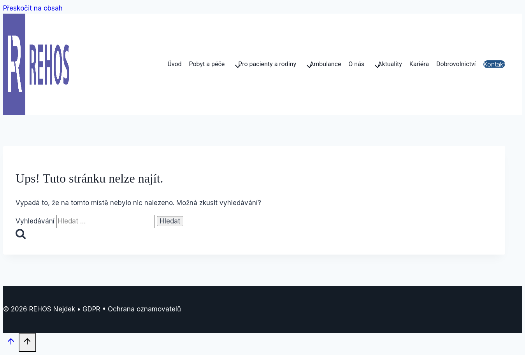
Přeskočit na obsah (33, 8)
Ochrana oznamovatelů (144, 309)
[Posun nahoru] (11, 343)
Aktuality (390, 64)
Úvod (174, 64)
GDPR (91, 309)
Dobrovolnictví (456, 64)
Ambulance (325, 64)
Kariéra (419, 64)
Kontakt (494, 64)
